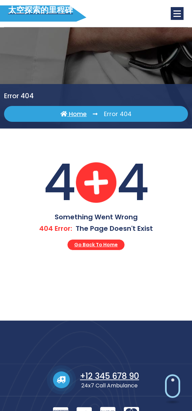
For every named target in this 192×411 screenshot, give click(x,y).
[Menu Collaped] (177, 13)
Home (73, 114)
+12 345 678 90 (109, 398)
